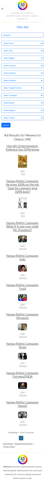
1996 (22, 392)
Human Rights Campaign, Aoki (22, 257)
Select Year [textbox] (8, 50)
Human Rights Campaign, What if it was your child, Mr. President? (22, 226)
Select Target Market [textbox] (12, 88)
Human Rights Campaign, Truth (22, 286)
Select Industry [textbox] (10, 73)
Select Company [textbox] (10, 95)
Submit (6, 125)
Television (23, 248)
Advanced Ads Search (23, 443)
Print (23, 174)
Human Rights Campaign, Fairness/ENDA (22, 374)
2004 (22, 246)
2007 (22, 171)
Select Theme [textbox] (9, 118)
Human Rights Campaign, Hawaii (22, 403)
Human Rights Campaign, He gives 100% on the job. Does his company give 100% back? (22, 186)
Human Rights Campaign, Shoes (22, 345)
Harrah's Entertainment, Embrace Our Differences (22, 147)
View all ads (8, 443)
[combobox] (22, 43)
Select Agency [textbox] (9, 110)
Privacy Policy (9, 446)
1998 (22, 275)
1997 (22, 363)
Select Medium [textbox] (10, 80)
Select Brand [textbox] (9, 103)
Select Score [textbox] (9, 43)
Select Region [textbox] (9, 58)
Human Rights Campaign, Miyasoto (22, 316)
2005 (22, 213)
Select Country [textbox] (10, 65)
